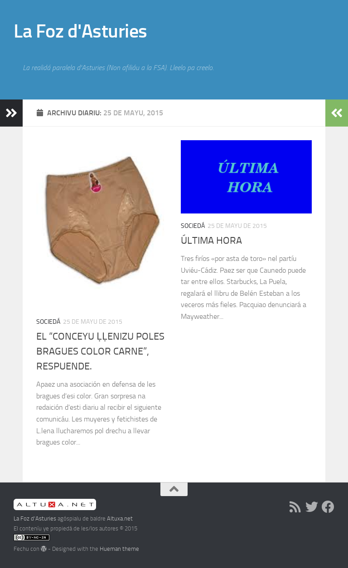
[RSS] (295, 507)
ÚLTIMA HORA (211, 240)
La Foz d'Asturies (80, 31)
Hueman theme (119, 548)
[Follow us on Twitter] (311, 507)
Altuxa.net (120, 518)
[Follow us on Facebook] (328, 507)
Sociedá (48, 322)
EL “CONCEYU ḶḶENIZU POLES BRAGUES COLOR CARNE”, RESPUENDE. (100, 351)
